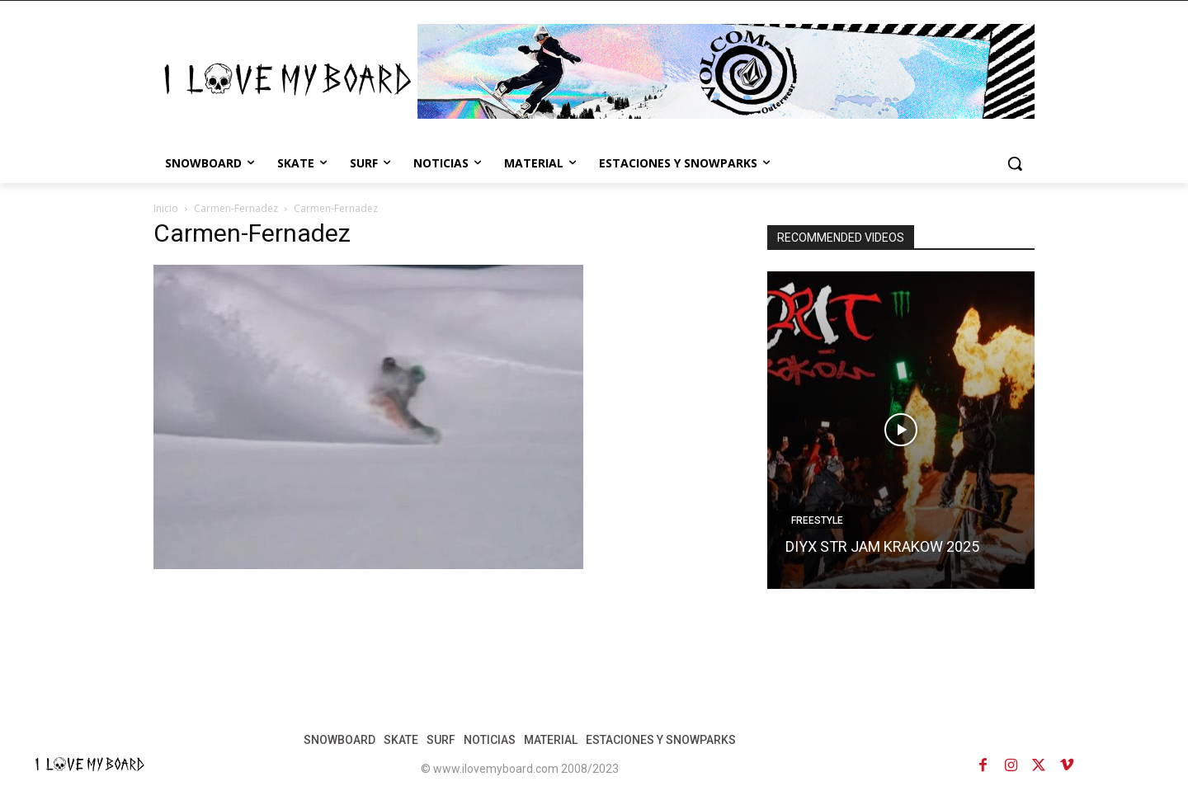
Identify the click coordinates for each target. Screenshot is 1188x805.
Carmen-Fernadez (236, 208)
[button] (1015, 163)
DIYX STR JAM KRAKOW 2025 (882, 546)
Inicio (165, 208)
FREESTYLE (817, 520)
